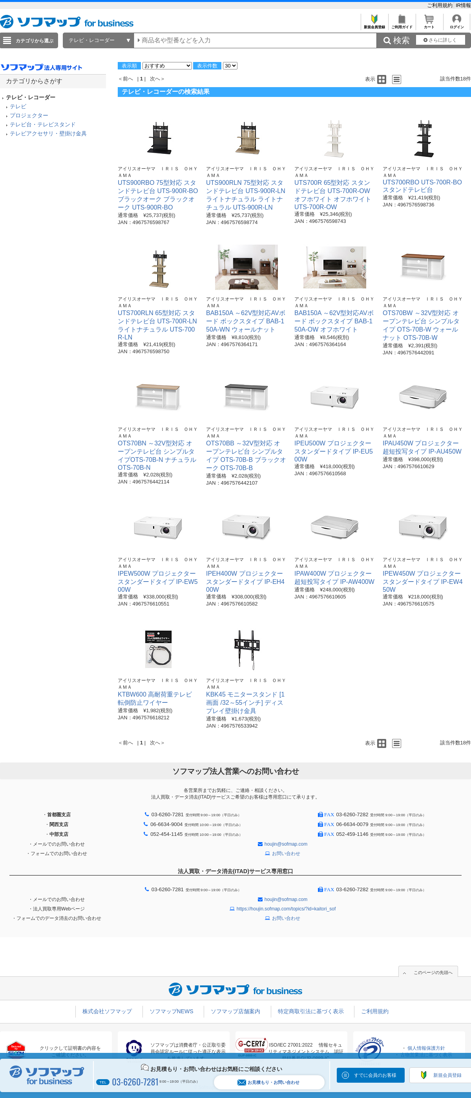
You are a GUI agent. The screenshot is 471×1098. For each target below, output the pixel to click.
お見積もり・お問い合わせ (268, 1082)
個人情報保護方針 (426, 1048)
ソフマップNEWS (172, 1011)
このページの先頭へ (433, 972)
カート (429, 25)
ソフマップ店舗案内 (235, 1011)
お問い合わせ (286, 853)
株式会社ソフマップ (107, 1011)
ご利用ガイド (401, 25)
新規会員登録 (374, 25)
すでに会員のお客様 (375, 1075)
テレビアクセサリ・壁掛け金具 (48, 133)
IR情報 (463, 5)
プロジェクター (29, 115)
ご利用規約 (440, 5)
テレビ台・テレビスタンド (43, 124)
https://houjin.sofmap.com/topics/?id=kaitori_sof (286, 909)
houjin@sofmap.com (286, 844)
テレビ (18, 106)
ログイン (456, 25)
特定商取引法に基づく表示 (311, 1011)
